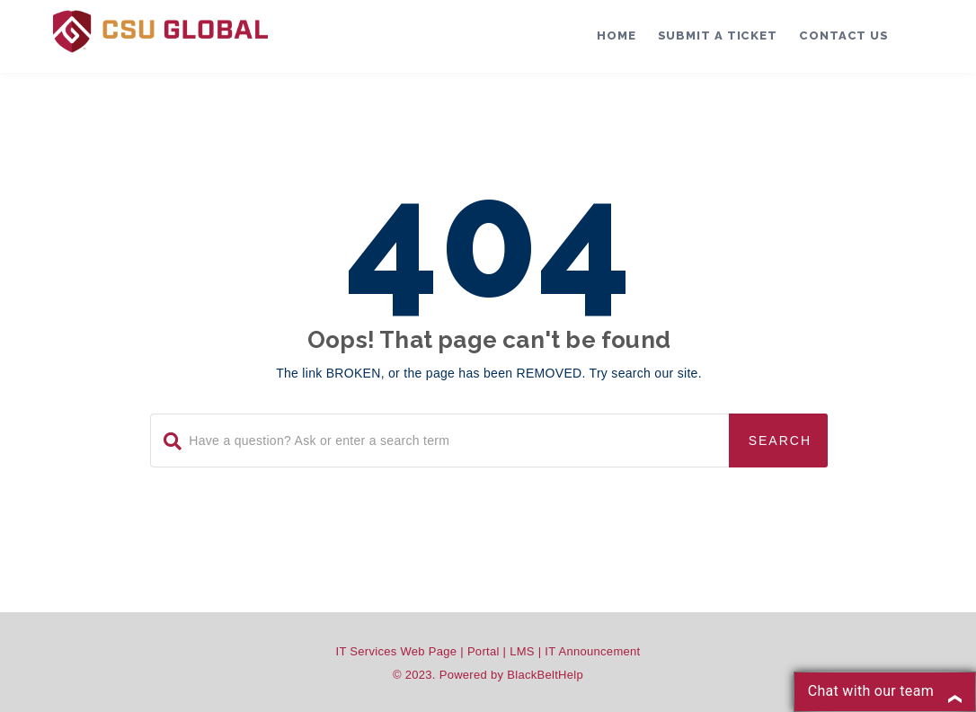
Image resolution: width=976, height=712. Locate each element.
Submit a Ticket (718, 35)
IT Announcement (592, 651)
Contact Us (844, 35)
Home (616, 35)
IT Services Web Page (396, 651)
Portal (483, 651)
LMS (522, 651)
